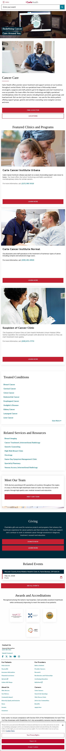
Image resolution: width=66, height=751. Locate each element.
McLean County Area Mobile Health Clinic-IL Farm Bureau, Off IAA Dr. (32, 572)
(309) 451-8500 (27, 260)
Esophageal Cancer (11, 401)
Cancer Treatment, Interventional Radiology (22, 443)
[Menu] (3, 2)
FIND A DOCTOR (33, 110)
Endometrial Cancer (11, 397)
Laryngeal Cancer (10, 413)
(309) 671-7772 (27, 341)
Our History (5, 694)
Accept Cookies (33, 748)
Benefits (37, 704)
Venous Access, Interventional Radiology (21, 467)
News (3, 704)
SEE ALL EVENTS (33, 586)
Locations (33, 116)
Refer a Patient (39, 665)
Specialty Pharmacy (12, 463)
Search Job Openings (41, 694)
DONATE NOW (33, 542)
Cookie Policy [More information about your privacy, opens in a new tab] (10, 732)
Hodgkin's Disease (11, 405)
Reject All (33, 742)
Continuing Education (41, 679)
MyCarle (5, 679)
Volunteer (5, 710)
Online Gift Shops (7, 682)
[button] (56, 421)
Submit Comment (7, 653)
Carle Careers (39, 690)
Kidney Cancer (9, 409)
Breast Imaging (11, 438)
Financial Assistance (8, 675)
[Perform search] (62, 7)
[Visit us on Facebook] (2, 656)
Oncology (8, 455)
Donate (4, 707)
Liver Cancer (8, 418)
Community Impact (7, 697)
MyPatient (39, 682)
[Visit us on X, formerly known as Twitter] (7, 656)
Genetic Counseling (12, 447)
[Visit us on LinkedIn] (11, 656)
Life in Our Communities (42, 700)
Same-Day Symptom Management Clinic (21, 459)
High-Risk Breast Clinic (14, 451)
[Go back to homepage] (32, 2)
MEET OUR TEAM (33, 497)
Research (37, 672)
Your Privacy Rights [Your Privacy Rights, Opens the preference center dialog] (33, 736)
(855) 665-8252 (49, 723)
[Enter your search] (33, 7)
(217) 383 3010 (27, 183)
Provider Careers (40, 669)
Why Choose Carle (40, 697)
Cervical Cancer (10, 389)
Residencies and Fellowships (44, 675)
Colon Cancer (9, 393)
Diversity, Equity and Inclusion (11, 700)
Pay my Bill (5, 669)
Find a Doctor (6, 665)
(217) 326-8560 (25, 723)
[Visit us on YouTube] (15, 656)
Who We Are (5, 690)
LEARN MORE (33, 202)
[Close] (62, 726)
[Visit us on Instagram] (19, 656)
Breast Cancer (9, 384)
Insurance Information (8, 672)
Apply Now (38, 707)
